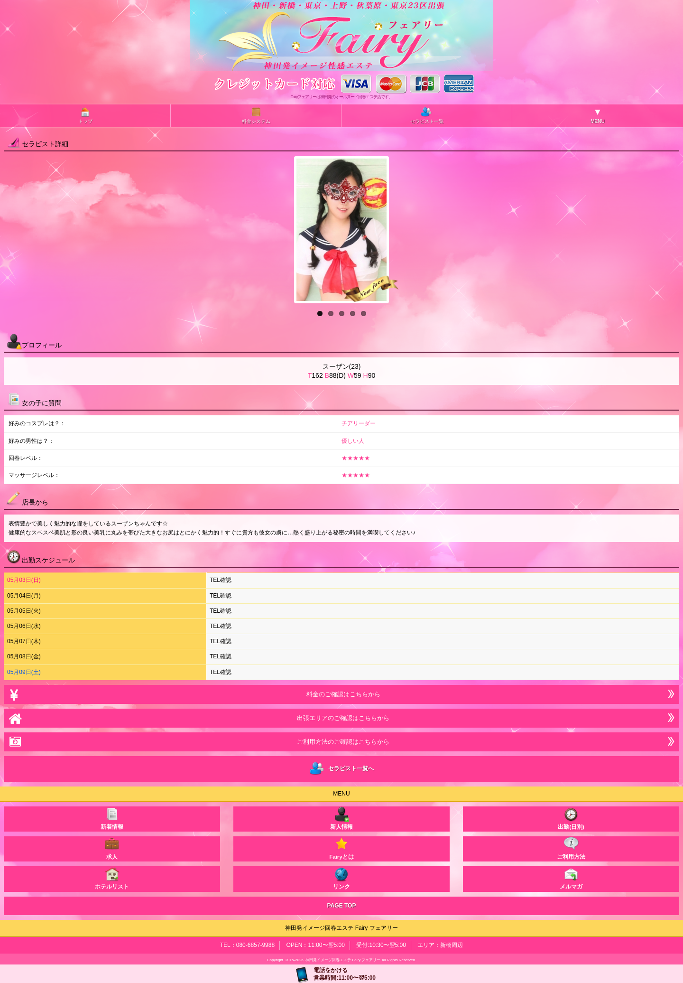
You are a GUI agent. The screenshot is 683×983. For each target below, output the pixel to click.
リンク (341, 877)
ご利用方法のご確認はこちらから (341, 741)
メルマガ (571, 877)
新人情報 (341, 818)
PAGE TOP (341, 905)
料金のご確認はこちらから (341, 694)
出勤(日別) (571, 818)
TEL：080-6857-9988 (247, 945)
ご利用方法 (571, 848)
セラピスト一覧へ (341, 769)
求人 (112, 848)
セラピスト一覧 (426, 115)
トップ (85, 115)
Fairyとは (341, 848)
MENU (597, 115)
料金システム (256, 115)
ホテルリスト (112, 877)
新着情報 (112, 818)
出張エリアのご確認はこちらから (341, 717)
